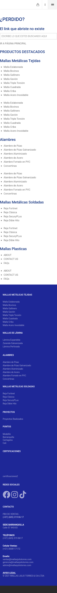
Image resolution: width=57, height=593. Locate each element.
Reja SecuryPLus (13, 216)
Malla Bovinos (11, 71)
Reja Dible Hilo (11, 220)
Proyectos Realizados (13, 419)
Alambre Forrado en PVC (17, 162)
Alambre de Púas (13, 146)
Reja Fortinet (10, 208)
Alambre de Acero (13, 158)
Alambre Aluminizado (15, 154)
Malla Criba (10, 91)
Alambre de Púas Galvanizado (20, 150)
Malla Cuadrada (12, 87)
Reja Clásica (10, 212)
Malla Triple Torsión (14, 83)
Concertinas (10, 166)
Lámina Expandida (11, 340)
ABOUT (7, 255)
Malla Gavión (11, 79)
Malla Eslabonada (13, 67)
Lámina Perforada (11, 347)
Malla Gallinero (12, 75)
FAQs (6, 263)
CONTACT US (11, 259)
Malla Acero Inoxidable (16, 95)
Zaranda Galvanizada (13, 343)
